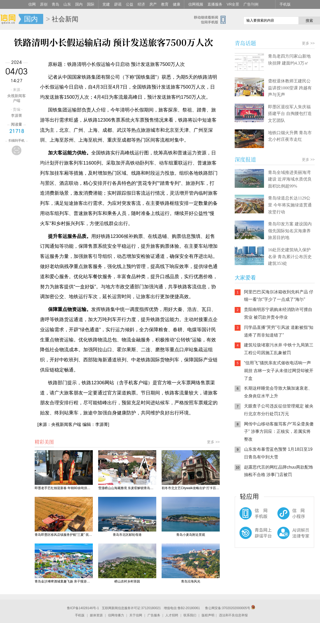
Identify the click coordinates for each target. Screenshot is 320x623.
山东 (67, 4)
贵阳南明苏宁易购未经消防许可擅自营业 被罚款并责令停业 (278, 313)
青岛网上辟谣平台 (251, 537)
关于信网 (135, 615)
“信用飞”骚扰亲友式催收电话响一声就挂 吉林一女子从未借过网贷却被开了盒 (278, 371)
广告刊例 (250, 4)
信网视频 (195, 4)
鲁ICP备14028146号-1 (83, 608)
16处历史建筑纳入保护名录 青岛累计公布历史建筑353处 (290, 256)
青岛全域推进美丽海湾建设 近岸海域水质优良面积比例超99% (290, 179)
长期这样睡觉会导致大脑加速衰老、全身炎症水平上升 (278, 392)
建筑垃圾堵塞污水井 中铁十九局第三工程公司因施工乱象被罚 (278, 349)
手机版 (285, 4)
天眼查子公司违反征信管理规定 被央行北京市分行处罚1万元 (278, 410)
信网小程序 (283, 516)
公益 (129, 4)
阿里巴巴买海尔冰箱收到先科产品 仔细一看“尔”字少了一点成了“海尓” (278, 296)
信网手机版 (251, 516)
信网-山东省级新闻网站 (9, 19)
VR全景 (233, 4)
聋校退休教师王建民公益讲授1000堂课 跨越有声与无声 (290, 88)
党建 (106, 4)
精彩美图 (44, 441)
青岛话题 (245, 43)
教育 (165, 4)
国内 (79, 4)
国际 (90, 4)
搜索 (309, 20)
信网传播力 (116, 615)
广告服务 (153, 615)
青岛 (55, 4)
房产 (153, 4)
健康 (176, 4)
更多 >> (213, 442)
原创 (43, 4)
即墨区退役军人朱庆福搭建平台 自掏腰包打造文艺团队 (290, 114)
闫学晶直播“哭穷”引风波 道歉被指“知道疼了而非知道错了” (278, 331)
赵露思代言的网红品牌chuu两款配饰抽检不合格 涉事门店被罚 (278, 471)
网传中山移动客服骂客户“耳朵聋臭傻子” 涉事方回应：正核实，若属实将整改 (279, 432)
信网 (32, 4)
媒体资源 (96, 615)
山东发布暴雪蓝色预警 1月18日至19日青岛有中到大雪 (278, 453)
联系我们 (189, 615)
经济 (141, 4)
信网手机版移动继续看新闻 (212, 19)
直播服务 (214, 4)
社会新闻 (65, 19)
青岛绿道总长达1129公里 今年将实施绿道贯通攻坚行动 (290, 205)
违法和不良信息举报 (233, 615)
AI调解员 (283, 537)
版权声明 (208, 615)
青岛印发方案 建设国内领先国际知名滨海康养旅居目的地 (290, 231)
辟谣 (118, 4)
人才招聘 (171, 615)
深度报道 (245, 159)
